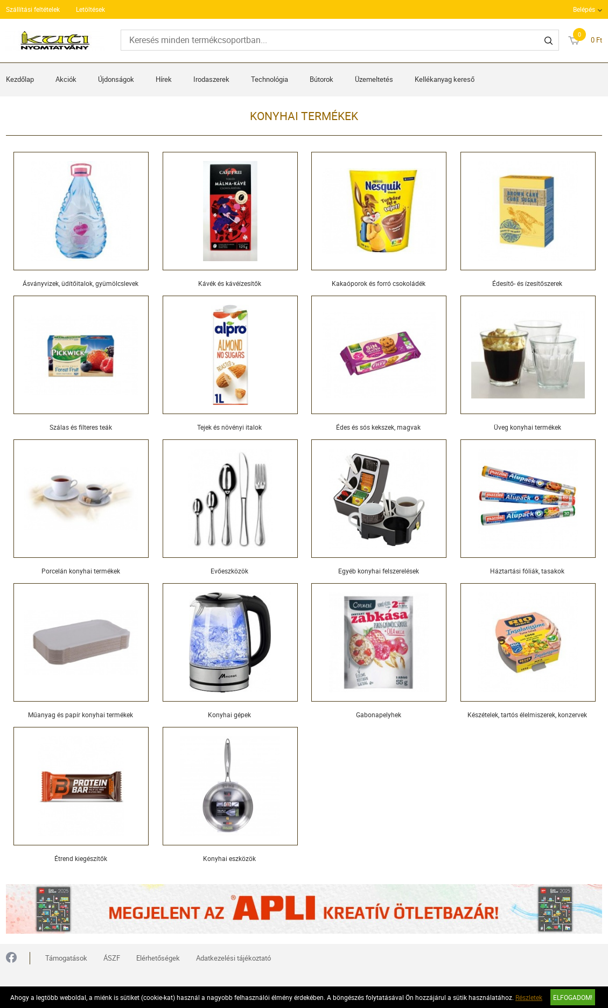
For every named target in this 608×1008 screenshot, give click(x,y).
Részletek (528, 997)
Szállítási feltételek (33, 9)
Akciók (65, 79)
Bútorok (321, 79)
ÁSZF (111, 958)
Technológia (269, 79)
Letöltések (90, 9)
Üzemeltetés (374, 79)
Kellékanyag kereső (444, 79)
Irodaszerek (211, 79)
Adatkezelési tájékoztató (233, 958)
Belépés (584, 9)
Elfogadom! (572, 997)
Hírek (164, 79)
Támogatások (66, 958)
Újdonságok (116, 79)
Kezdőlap (20, 79)
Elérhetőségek (158, 958)
